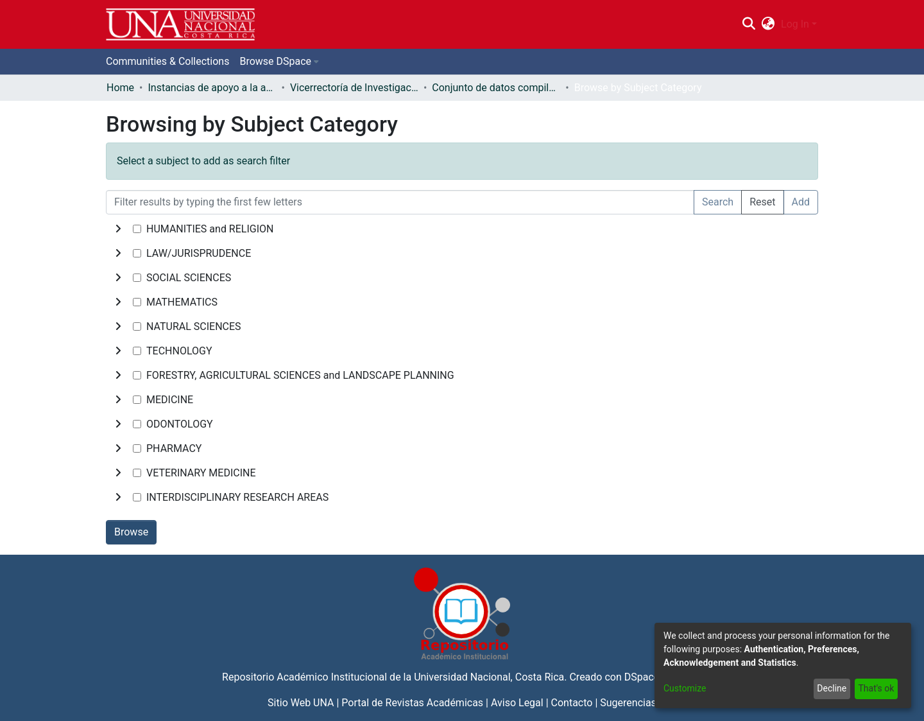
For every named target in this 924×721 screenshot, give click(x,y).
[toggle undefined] (118, 229)
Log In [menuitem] (795, 24)
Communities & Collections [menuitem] (167, 61)
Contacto (572, 703)
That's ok (876, 688)
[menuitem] (768, 24)
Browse (131, 532)
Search (717, 202)
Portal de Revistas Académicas (412, 703)
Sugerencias (628, 703)
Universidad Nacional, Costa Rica (489, 677)
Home (120, 88)
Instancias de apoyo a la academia (212, 88)
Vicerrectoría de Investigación (354, 88)
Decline (831, 688)
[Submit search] (748, 24)
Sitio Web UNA (301, 703)
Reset (762, 202)
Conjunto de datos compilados (496, 88)
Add (801, 202)
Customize (684, 688)
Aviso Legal (517, 703)
